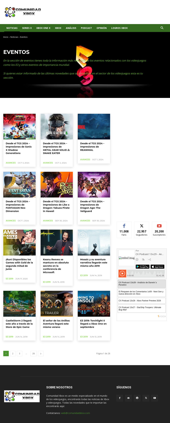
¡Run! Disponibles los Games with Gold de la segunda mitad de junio (19, 264)
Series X (27, 28)
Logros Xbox (119, 28)
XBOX (58, 28)
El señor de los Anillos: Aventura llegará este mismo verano (56, 324)
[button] (162, 28)
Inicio (5, 37)
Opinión (102, 28)
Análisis (71, 28)
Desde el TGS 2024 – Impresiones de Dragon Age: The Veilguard (92, 206)
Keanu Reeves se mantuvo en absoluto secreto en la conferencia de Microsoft (56, 266)
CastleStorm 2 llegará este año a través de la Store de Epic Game (19, 324)
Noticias (11, 28)
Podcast (86, 28)
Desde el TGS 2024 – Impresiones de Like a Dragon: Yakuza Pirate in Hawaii (56, 206)
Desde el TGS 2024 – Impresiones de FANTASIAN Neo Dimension (18, 206)
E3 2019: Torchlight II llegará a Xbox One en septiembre (93, 324)
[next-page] (41, 353)
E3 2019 (9, 278)
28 (33, 353)
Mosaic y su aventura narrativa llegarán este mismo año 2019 (93, 262)
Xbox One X (43, 28)
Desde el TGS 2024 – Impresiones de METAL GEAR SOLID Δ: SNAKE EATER (56, 148)
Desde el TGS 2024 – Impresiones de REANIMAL (92, 146)
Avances (11, 163)
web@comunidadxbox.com (75, 413)
